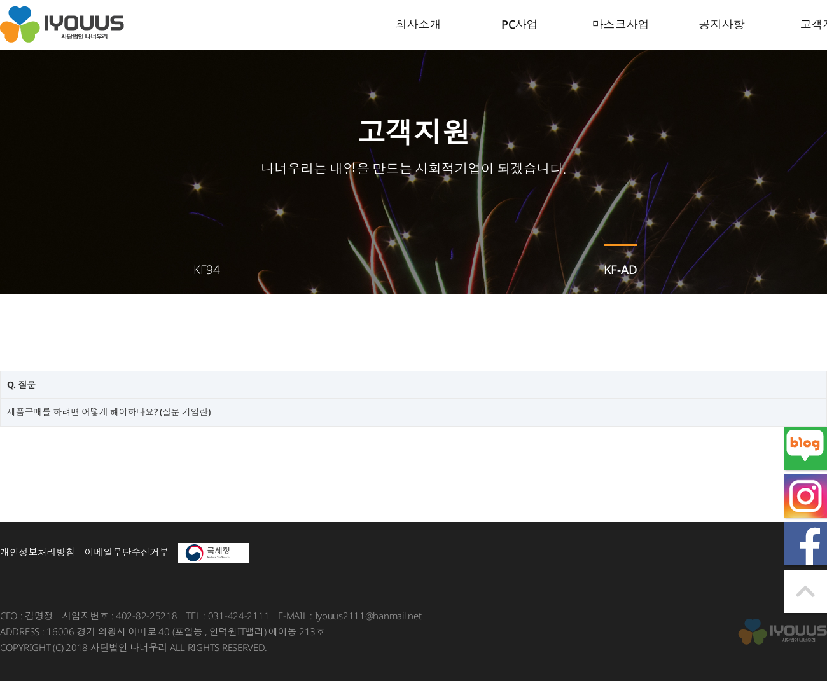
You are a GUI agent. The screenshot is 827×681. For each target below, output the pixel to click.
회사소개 (418, 24)
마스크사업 (621, 24)
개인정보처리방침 (37, 552)
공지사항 (722, 24)
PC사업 (519, 24)
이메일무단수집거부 (127, 552)
